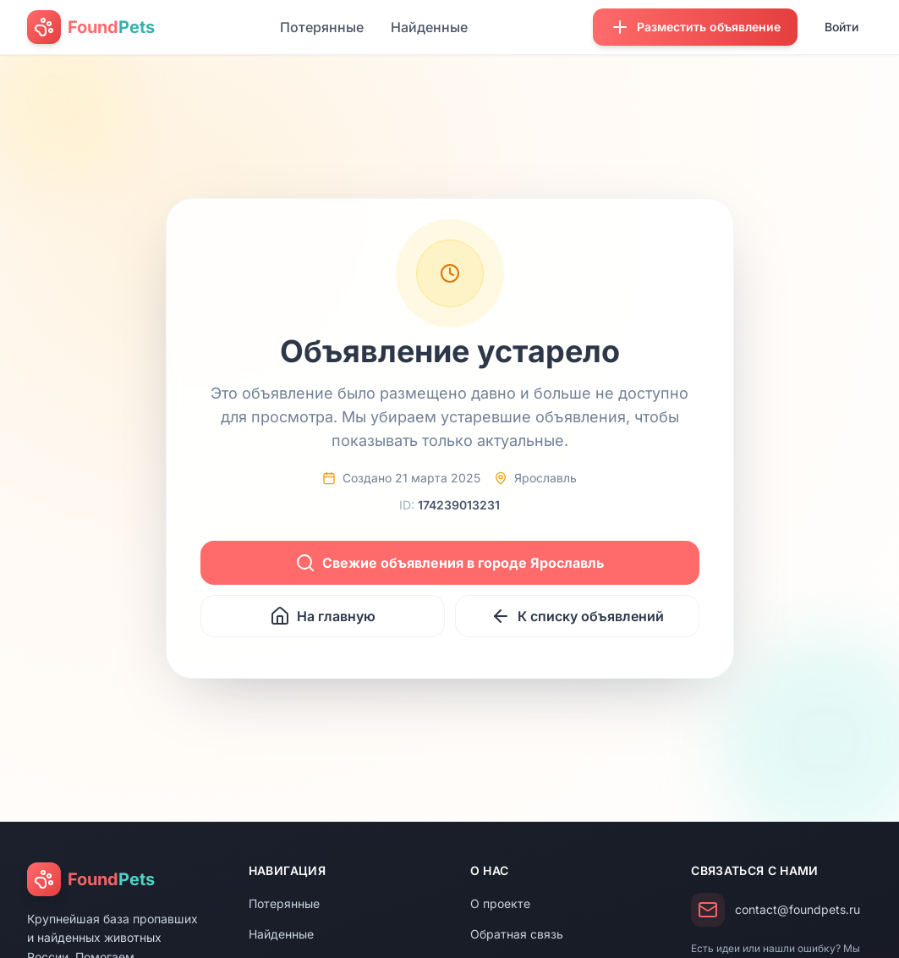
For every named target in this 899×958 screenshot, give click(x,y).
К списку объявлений (577, 616)
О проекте (500, 903)
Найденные (429, 27)
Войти (841, 26)
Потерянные (322, 27)
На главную (322, 616)
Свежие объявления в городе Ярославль (449, 563)
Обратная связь (516, 934)
